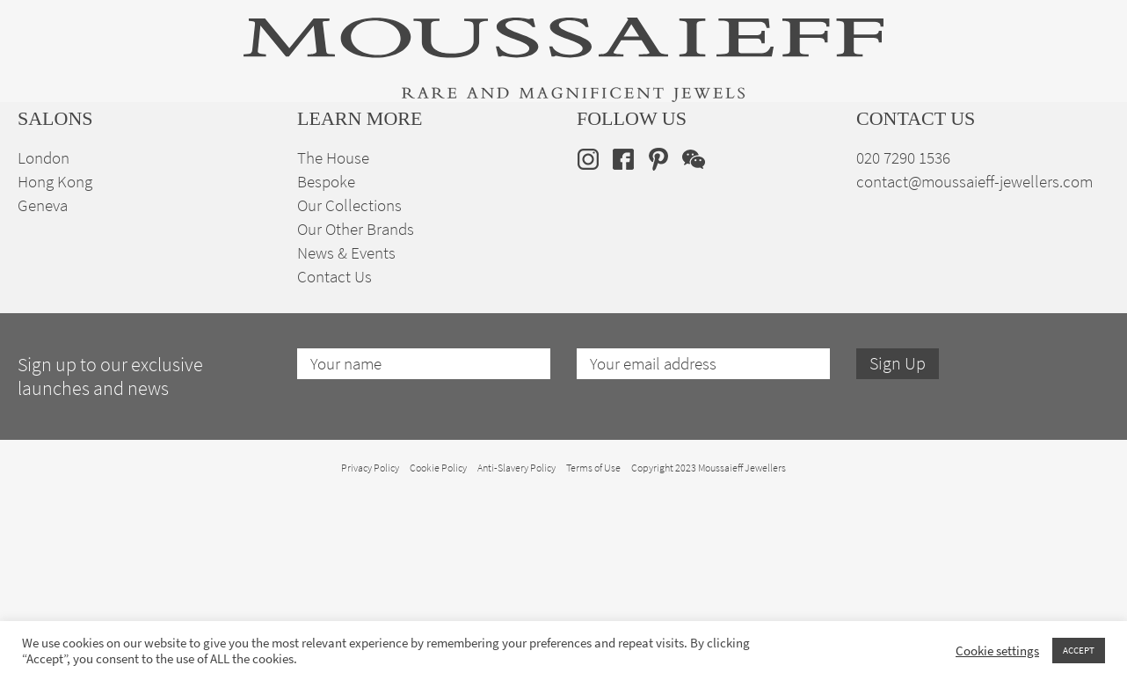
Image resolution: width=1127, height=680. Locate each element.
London (43, 342)
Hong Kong (55, 365)
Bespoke (326, 365)
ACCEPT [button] (1078, 650)
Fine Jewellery (241, 169)
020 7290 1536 (903, 342)
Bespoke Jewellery (793, 169)
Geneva (43, 389)
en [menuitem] (1070, 169)
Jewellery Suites (381, 169)
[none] (1081, 168)
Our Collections (349, 389)
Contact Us (334, 460)
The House (929, 169)
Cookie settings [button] (997, 651)
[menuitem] (1081, 168)
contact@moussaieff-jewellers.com (974, 365)
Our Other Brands (355, 413)
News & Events (346, 437)
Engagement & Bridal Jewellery (584, 169)
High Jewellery (107, 169)
